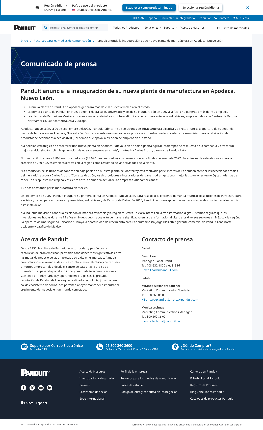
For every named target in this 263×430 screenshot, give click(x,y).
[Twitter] (32, 391)
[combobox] (78, 27)
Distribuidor (203, 18)
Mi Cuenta (241, 18)
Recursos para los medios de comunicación (62, 41)
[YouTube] (41, 391)
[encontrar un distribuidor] (175, 346)
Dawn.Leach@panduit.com (160, 270)
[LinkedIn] (49, 391)
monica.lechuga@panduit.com (162, 321)
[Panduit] (25, 27)
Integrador (186, 18)
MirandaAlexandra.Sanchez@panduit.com (170, 299)
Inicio (24, 41)
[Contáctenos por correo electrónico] (24, 346)
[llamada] (99, 346)
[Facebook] (23, 391)
